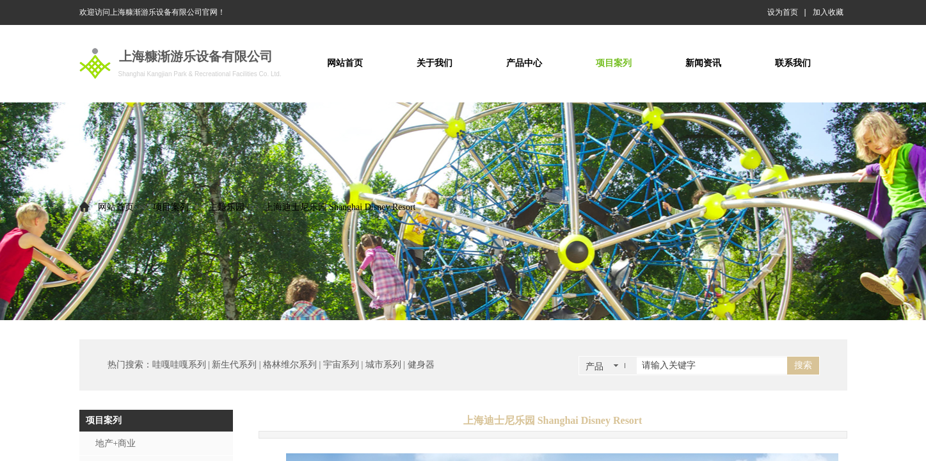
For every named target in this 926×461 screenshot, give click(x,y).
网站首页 (116, 207)
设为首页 (782, 12)
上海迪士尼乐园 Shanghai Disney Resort (340, 207)
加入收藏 (828, 12)
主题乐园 (226, 207)
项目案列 (171, 207)
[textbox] (712, 365)
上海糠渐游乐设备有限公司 (196, 56)
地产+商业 (115, 443)
